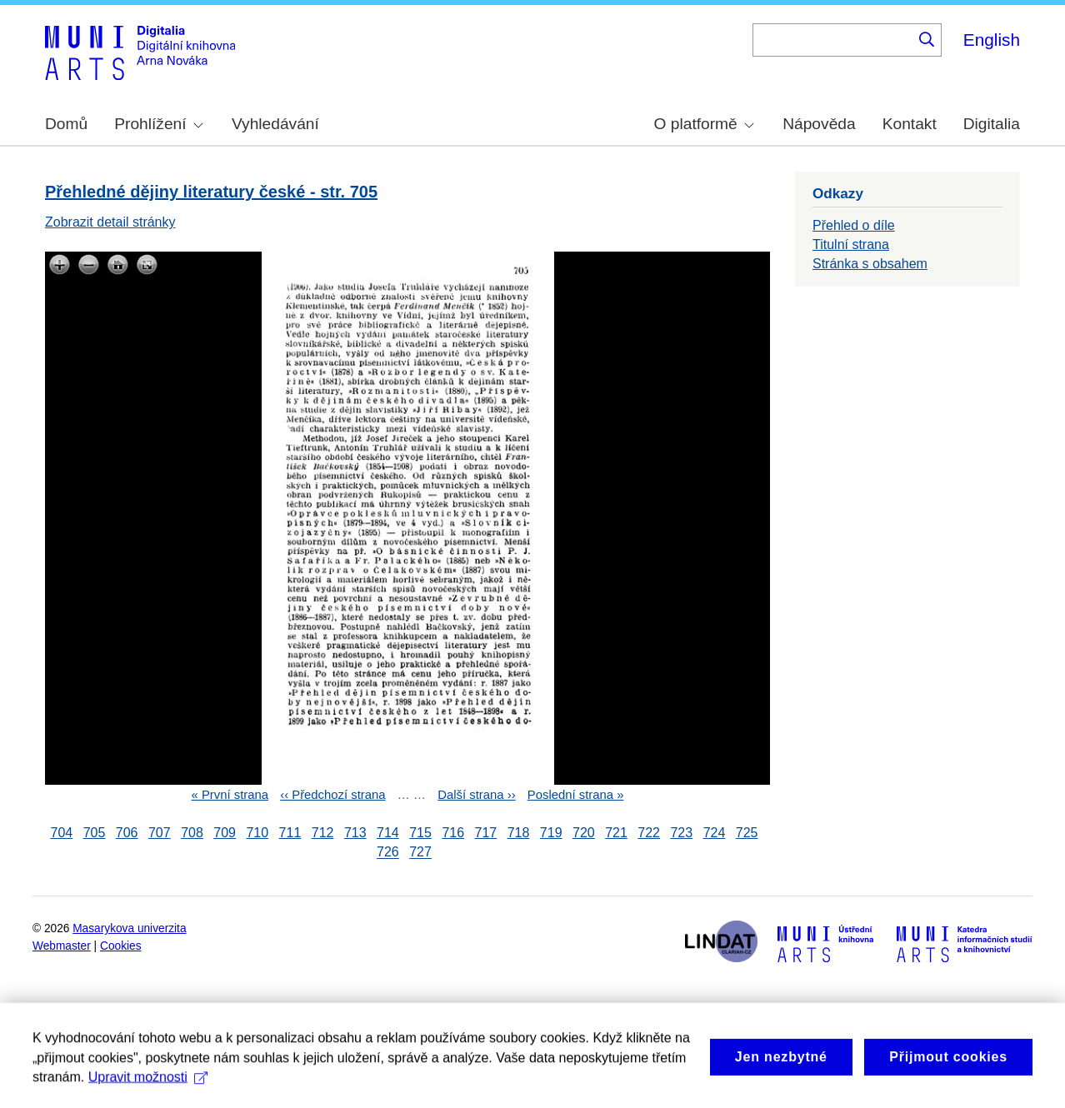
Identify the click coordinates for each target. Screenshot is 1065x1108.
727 (420, 853)
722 (649, 833)
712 (323, 833)
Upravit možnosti (148, 1090)
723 (681, 833)
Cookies (121, 946)
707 (159, 833)
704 (62, 833)
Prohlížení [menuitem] (158, 124)
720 (583, 833)
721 (616, 833)
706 (127, 833)
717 (486, 833)
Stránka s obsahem (870, 264)
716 (453, 833)
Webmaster (61, 946)
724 (714, 833)
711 (290, 833)
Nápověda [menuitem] (818, 124)
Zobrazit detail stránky (110, 222)
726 (388, 853)
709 (224, 833)
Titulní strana (850, 244)
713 (355, 833)
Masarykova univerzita (129, 928)
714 (388, 833)
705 (94, 833)
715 (420, 833)
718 (519, 833)
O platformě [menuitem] (704, 124)
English (991, 39)
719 (551, 833)
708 (192, 833)
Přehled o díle (853, 225)
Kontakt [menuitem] (909, 124)
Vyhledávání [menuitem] (275, 124)
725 (747, 833)
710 (257, 833)
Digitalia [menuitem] (991, 124)
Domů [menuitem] (66, 124)
